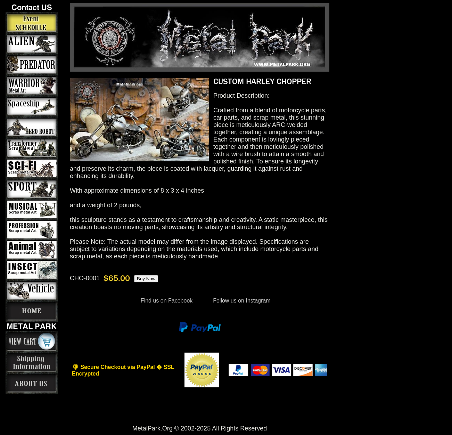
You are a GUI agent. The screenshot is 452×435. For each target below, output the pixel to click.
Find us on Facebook (166, 301)
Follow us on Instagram (241, 301)
